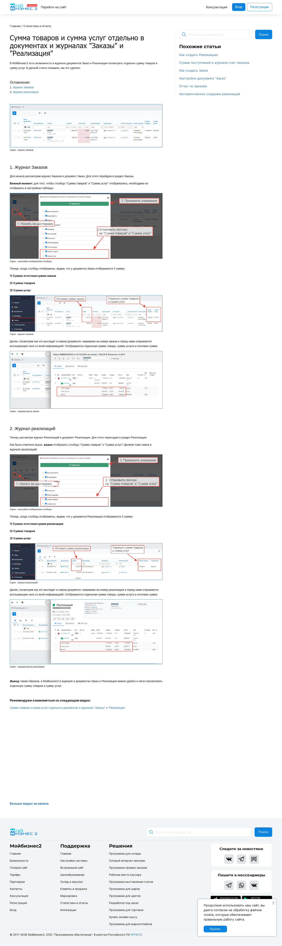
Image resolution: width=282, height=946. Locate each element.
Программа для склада (125, 853)
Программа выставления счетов (131, 881)
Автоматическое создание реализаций (209, 94)
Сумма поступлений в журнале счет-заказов (214, 63)
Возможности (19, 860)
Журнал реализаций (26, 92)
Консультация (216, 7)
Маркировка (68, 895)
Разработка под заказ (123, 903)
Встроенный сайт (71, 867)
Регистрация (259, 7)
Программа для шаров (124, 888)
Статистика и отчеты (37, 26)
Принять (215, 929)
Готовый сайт (18, 867)
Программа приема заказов (128, 867)
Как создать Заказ (193, 70)
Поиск (263, 34)
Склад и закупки (71, 881)
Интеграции (68, 910)
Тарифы (15, 874)
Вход (238, 7)
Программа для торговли (126, 910)
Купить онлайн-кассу (123, 917)
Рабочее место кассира (125, 874)
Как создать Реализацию (198, 55)
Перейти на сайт (54, 7)
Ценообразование (72, 874)
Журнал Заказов (23, 87)
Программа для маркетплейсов (130, 924)
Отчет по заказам (193, 86)
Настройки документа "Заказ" (202, 78)
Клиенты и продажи (73, 888)
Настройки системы (74, 860)
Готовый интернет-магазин (127, 860)
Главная (15, 26)
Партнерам (17, 881)
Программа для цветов (125, 895)
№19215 (136, 934)
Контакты (16, 888)
